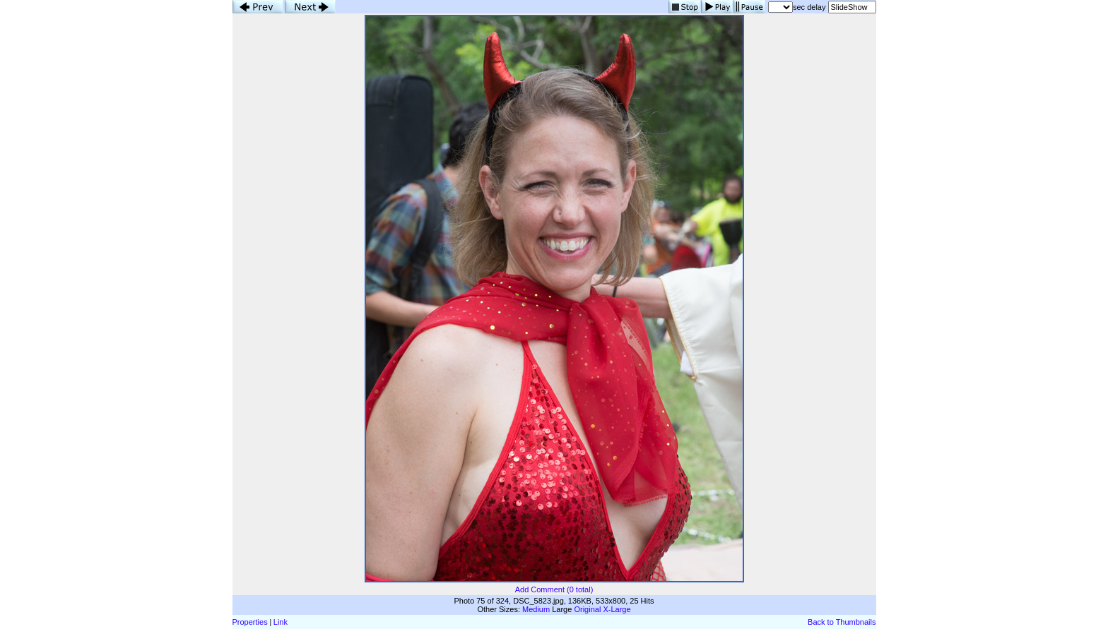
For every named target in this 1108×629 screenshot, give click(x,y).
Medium (536, 609)
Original (587, 609)
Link (280, 622)
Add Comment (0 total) (554, 589)
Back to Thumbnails (842, 622)
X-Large (616, 609)
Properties (250, 622)
